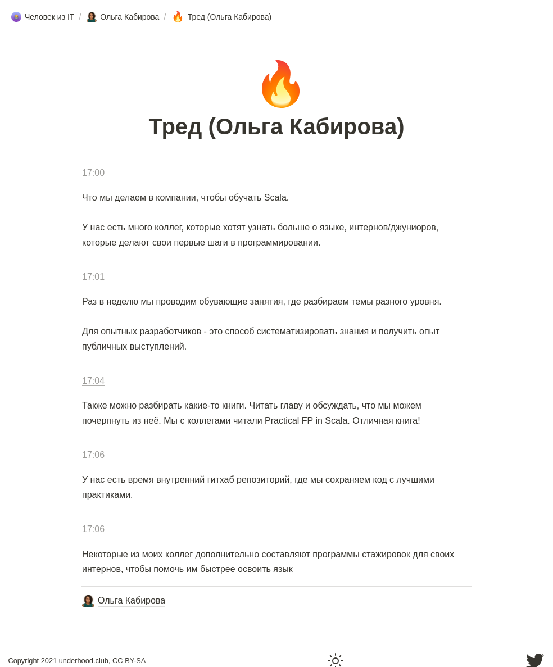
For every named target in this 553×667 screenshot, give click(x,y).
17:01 (93, 277)
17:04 (93, 380)
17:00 (93, 173)
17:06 (93, 455)
